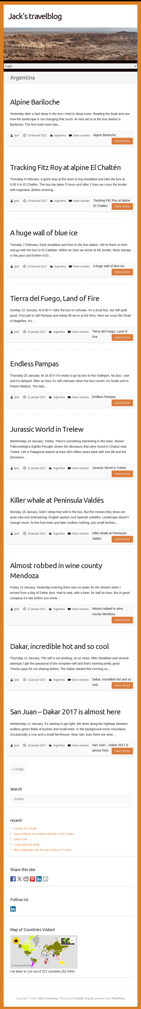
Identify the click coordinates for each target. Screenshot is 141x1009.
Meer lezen (122, 141)
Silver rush (20, 839)
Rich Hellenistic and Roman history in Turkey (43, 850)
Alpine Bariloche (35, 102)
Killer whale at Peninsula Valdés (57, 500)
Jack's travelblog (35, 16)
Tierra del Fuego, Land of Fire (54, 298)
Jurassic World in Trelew (46, 429)
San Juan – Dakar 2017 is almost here (65, 712)
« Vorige (18, 769)
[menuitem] (52, 953)
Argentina (60, 135)
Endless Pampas (34, 364)
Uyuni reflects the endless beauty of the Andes (44, 833)
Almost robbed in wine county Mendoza (56, 570)
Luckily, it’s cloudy (25, 828)
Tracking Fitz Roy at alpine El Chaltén (65, 167)
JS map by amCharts (21, 965)
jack (16, 135)
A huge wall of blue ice (44, 233)
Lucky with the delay (27, 844)
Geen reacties (81, 135)
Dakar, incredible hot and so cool (59, 646)
